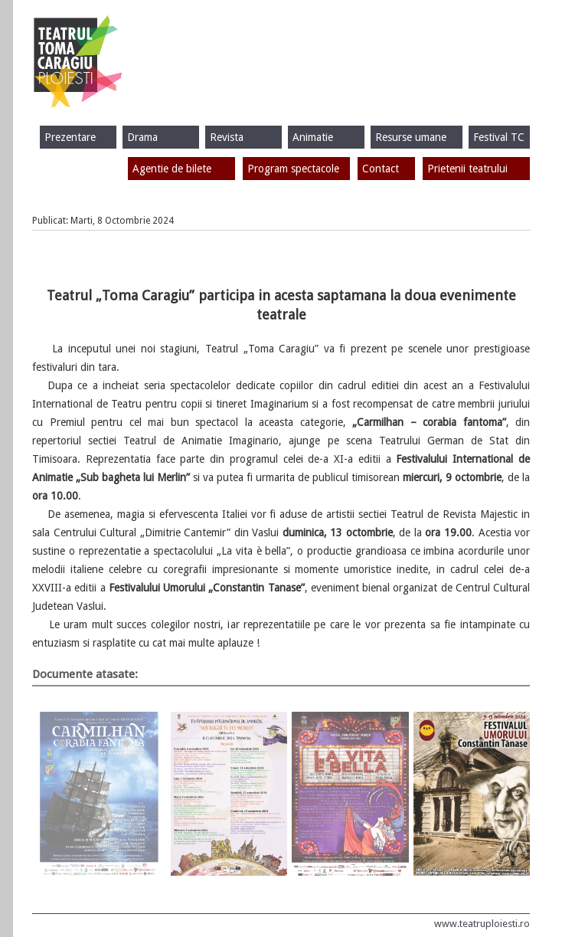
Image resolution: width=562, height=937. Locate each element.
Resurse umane (410, 137)
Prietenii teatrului (467, 168)
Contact (380, 168)
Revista (226, 137)
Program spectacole (293, 168)
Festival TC (498, 137)
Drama (142, 137)
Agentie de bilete (171, 168)
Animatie (312, 137)
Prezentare (70, 137)
